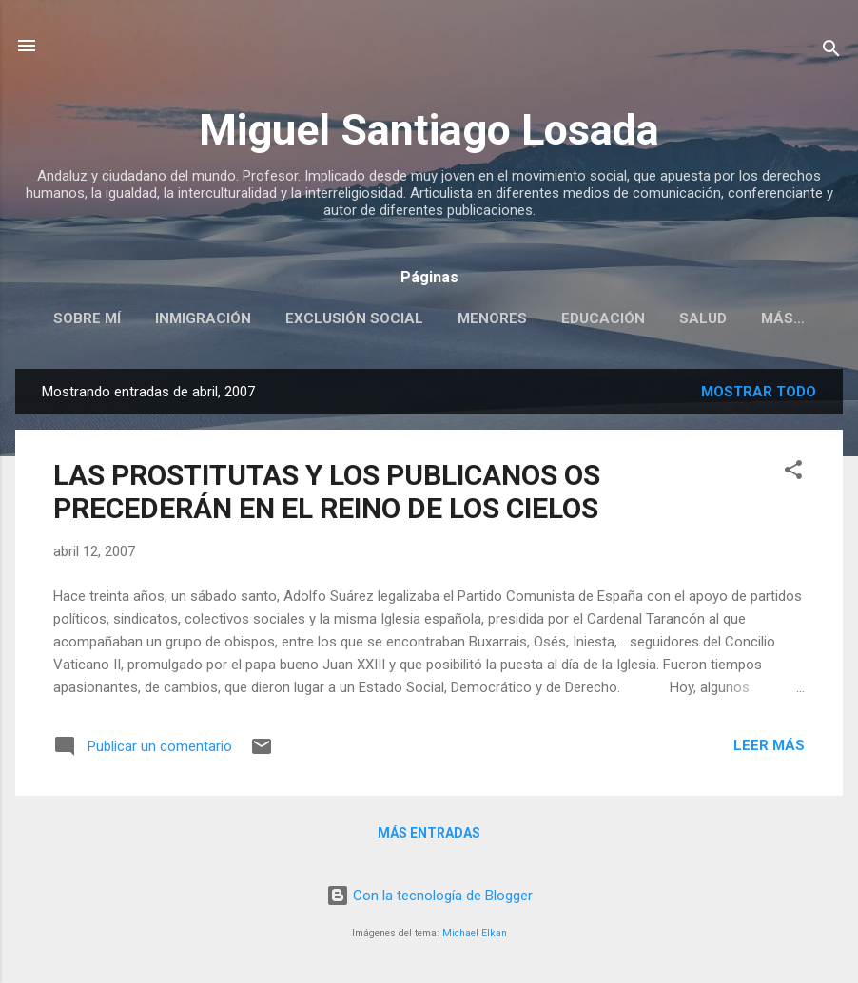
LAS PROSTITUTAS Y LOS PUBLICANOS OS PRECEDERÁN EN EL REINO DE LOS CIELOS (326, 491)
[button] (793, 473)
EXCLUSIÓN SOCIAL (354, 318)
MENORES (492, 318)
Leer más (769, 745)
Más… (783, 318)
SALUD (703, 318)
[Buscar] (831, 52)
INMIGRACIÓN (203, 318)
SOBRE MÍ (87, 318)
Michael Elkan (474, 933)
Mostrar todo (758, 391)
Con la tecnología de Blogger (429, 895)
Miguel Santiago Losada (429, 130)
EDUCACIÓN (603, 318)
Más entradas (429, 832)
